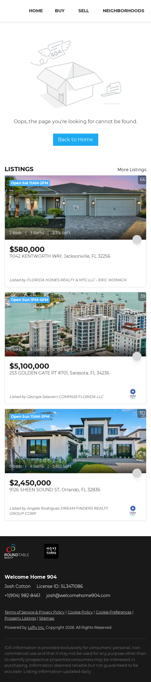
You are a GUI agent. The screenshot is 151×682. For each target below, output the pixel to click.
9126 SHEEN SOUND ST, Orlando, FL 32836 (54, 489)
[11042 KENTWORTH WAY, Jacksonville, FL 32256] (75, 207)
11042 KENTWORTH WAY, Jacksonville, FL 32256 (59, 256)
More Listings (131, 169)
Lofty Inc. (36, 627)
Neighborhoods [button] (123, 10)
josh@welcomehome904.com (78, 595)
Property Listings (20, 618)
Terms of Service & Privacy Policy (35, 612)
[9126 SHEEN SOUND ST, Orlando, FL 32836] (75, 441)
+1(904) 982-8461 (22, 595)
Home (36, 10)
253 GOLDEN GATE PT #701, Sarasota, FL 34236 (59, 373)
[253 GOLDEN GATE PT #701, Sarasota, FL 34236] (75, 324)
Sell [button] (83, 10)
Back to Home (75, 139)
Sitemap (46, 618)
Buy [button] (59, 10)
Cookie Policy (80, 612)
